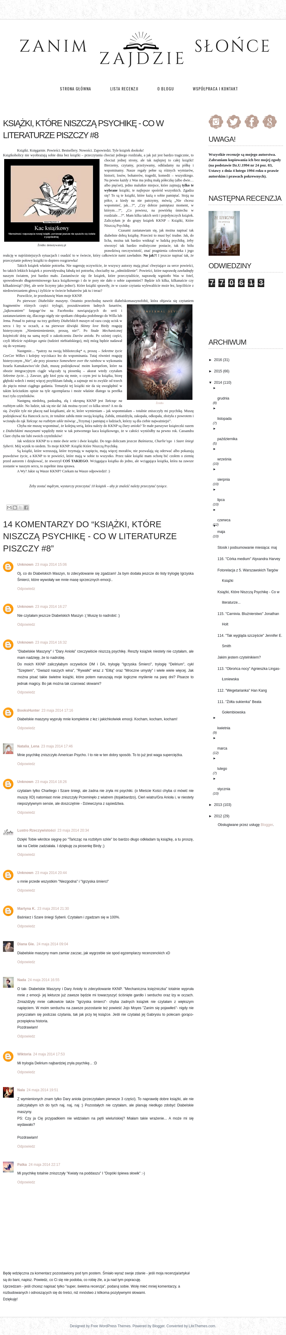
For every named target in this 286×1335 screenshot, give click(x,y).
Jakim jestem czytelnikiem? (239, 657)
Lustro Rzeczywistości (36, 830)
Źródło (160, 403)
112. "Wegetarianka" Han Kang (242, 690)
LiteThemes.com (202, 1326)
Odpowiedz (26, 589)
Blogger (267, 825)
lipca (221, 500)
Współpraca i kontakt (215, 88)
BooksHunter (28, 710)
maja (221, 532)
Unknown (25, 564)
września (224, 459)
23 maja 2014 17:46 (57, 746)
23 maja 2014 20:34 (73, 830)
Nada (21, 980)
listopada (224, 419)
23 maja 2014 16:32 (51, 642)
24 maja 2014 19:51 (42, 1090)
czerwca (223, 520)
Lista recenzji (124, 88)
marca (222, 748)
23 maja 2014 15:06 (51, 564)
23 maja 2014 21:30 (53, 909)
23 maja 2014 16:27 (51, 607)
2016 (218, 360)
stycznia (223, 789)
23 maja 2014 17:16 (57, 710)
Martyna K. (26, 909)
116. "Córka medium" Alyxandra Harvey (248, 559)
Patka (22, 1165)
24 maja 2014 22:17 (44, 1165)
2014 (218, 382)
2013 (218, 805)
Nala (21, 1090)
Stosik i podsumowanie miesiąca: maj (247, 547)
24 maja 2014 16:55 (43, 980)
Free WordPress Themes (110, 1326)
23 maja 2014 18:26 (51, 782)
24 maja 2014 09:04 (52, 944)
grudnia (223, 398)
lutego (222, 769)
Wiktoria (24, 1054)
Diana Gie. (26, 944)
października (227, 439)
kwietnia (223, 728)
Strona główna (75, 88)
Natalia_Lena (28, 746)
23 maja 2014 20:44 (51, 873)
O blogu (165, 88)
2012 (218, 816)
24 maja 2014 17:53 (49, 1054)
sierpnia (223, 479)
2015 (218, 371)
